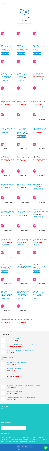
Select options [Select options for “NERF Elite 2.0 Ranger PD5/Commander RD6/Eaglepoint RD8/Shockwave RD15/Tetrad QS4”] (21, 136)
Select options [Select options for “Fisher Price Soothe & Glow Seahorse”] (37, 106)
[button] (4, 3)
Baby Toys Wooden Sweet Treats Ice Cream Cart (24, 75)
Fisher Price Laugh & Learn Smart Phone (8, 320)
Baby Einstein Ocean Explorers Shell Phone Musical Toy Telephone (8, 48)
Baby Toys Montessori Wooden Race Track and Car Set (8, 75)
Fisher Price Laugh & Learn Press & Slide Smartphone (8, 102)
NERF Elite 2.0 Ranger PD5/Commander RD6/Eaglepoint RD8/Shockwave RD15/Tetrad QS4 (24, 130)
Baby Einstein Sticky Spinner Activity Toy (7, 185)
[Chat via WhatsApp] (46, 448)
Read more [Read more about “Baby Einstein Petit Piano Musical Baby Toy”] (20, 163)
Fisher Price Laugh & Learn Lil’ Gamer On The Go (39, 293)
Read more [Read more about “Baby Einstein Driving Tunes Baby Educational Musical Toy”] (4, 163)
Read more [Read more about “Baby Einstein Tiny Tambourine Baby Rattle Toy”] (20, 189)
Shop (25, 17)
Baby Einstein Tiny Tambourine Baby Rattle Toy (24, 185)
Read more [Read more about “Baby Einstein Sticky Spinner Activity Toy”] (4, 189)
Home (20, 17)
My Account (5, 439)
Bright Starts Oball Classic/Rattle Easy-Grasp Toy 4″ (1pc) (24, 240)
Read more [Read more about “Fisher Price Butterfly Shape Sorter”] (36, 271)
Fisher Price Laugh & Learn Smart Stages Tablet (24, 102)
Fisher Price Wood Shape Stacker (8, 128)
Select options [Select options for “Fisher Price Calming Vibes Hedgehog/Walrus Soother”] (5, 298)
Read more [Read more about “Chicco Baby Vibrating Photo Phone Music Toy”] (4, 271)
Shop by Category (10, 441)
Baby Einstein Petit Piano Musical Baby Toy (24, 158)
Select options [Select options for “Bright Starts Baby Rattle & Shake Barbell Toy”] (37, 216)
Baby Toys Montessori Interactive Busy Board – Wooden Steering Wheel (22, 48)
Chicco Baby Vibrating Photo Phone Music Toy (7, 266)
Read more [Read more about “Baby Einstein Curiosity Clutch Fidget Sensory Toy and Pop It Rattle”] (36, 135)
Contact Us (32, 441)
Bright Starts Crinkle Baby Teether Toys (6, 240)
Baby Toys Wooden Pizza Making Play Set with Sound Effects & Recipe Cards (24, 213)
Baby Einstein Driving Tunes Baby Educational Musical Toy (7, 158)
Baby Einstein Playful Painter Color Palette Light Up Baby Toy (40, 158)
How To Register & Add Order (30, 437)
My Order (11, 439)
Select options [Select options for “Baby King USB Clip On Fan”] (37, 188)
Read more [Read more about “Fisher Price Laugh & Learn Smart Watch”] (20, 324)
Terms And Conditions (22, 441)
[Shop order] (24, 24)
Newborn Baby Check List (21, 439)
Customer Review (16, 437)
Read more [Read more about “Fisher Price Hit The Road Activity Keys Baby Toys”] (20, 298)
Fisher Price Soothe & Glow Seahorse (39, 102)
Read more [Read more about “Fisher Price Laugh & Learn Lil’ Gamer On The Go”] (36, 298)
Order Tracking (33, 439)
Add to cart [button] (5, 53)
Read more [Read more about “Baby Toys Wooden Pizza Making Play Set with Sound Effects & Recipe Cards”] (20, 218)
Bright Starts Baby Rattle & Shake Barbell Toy (40, 212)
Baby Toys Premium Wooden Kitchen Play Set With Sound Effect (7, 213)
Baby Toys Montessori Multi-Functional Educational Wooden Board (40, 48)
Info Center (42, 437)
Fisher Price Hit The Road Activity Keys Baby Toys (22, 293)
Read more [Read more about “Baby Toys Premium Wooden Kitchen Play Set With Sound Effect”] (4, 218)
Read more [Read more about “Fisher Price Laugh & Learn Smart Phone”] (4, 324)
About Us (8, 437)
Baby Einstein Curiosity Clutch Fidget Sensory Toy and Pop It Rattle (40, 130)
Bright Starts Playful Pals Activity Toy (40, 240)
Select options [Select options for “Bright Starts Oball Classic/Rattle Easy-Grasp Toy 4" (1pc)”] (21, 244)
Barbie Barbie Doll (37, 75)
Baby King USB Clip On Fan (39, 184)
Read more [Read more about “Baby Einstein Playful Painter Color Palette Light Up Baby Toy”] (36, 163)
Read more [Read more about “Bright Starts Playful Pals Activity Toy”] (36, 244)
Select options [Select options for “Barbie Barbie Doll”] (37, 78)
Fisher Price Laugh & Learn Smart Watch (24, 320)
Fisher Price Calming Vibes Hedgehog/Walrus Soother (7, 293)
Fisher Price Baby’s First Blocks (24, 266)
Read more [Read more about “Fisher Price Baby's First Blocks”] (20, 270)
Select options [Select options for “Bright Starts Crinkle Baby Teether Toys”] (5, 244)
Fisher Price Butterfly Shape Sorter (39, 266)
